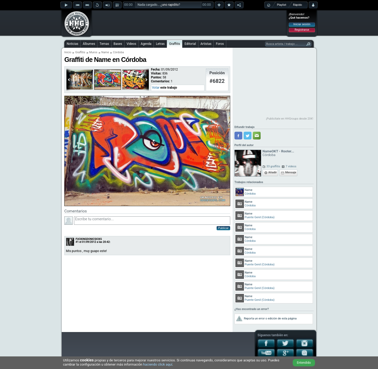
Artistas (206, 44)
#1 (77, 241)
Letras (160, 44)
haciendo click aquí (157, 364)
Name (105, 52)
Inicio (67, 52)
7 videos (291, 166)
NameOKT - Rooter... (278, 151)
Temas (104, 44)
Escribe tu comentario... (152, 220)
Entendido (304, 363)
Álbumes (89, 44)
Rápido (297, 5)
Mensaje (290, 172)
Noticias (72, 44)
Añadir (272, 172)
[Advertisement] (189, 23)
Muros (93, 52)
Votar (156, 87)
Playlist (281, 5)
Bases (118, 44)
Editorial (190, 44)
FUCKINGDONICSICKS (89, 239)
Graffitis (174, 44)
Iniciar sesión (302, 24)
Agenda (146, 44)
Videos (131, 44)
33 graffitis (273, 166)
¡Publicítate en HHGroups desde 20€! (289, 118)
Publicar (223, 228)
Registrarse (302, 29)
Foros (220, 44)
